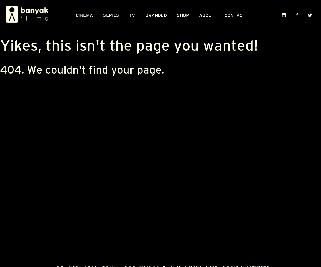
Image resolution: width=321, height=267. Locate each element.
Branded (156, 15)
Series (111, 15)
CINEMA (84, 15)
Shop (183, 15)
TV (132, 15)
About (206, 15)
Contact (234, 15)
